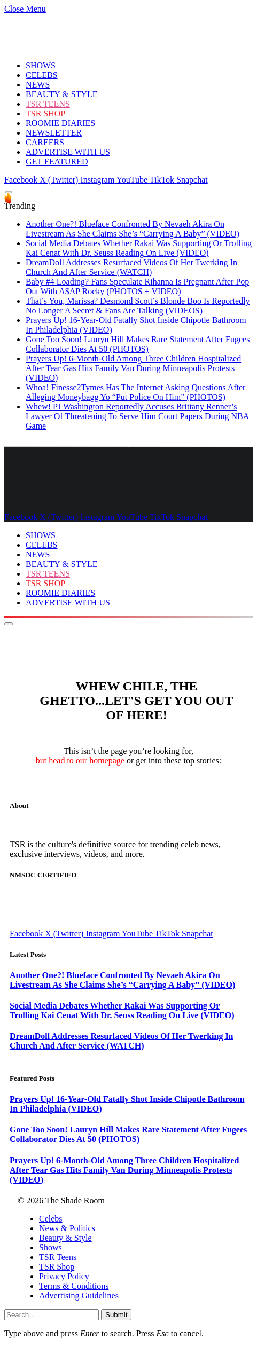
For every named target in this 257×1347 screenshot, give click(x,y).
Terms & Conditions (73, 1285)
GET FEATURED (57, 161)
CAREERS (45, 142)
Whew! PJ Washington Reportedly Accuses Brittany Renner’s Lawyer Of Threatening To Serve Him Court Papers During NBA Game (137, 416)
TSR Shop (56, 1266)
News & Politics (67, 1228)
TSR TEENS (48, 103)
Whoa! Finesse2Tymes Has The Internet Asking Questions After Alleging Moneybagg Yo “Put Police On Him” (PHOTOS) (135, 392)
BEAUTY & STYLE (62, 94)
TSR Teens (57, 1257)
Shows (50, 1247)
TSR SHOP (45, 113)
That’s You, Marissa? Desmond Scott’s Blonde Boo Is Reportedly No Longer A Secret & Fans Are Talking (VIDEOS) (138, 305)
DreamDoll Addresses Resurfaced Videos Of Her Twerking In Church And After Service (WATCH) (131, 267)
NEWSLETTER (54, 132)
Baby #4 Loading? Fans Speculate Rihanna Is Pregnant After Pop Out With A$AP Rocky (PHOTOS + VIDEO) (137, 286)
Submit (116, 1315)
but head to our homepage (80, 760)
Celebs (51, 1218)
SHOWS (41, 65)
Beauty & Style (65, 1237)
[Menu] (8, 192)
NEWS (38, 84)
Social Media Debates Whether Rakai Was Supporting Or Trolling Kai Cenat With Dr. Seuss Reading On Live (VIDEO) (139, 248)
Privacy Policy (64, 1276)
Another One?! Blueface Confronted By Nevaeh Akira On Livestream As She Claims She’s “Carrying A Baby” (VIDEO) (132, 228)
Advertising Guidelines (79, 1295)
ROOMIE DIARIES (60, 123)
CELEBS (42, 75)
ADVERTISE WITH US (68, 151)
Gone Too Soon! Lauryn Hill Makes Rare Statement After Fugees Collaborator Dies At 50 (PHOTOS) (138, 344)
